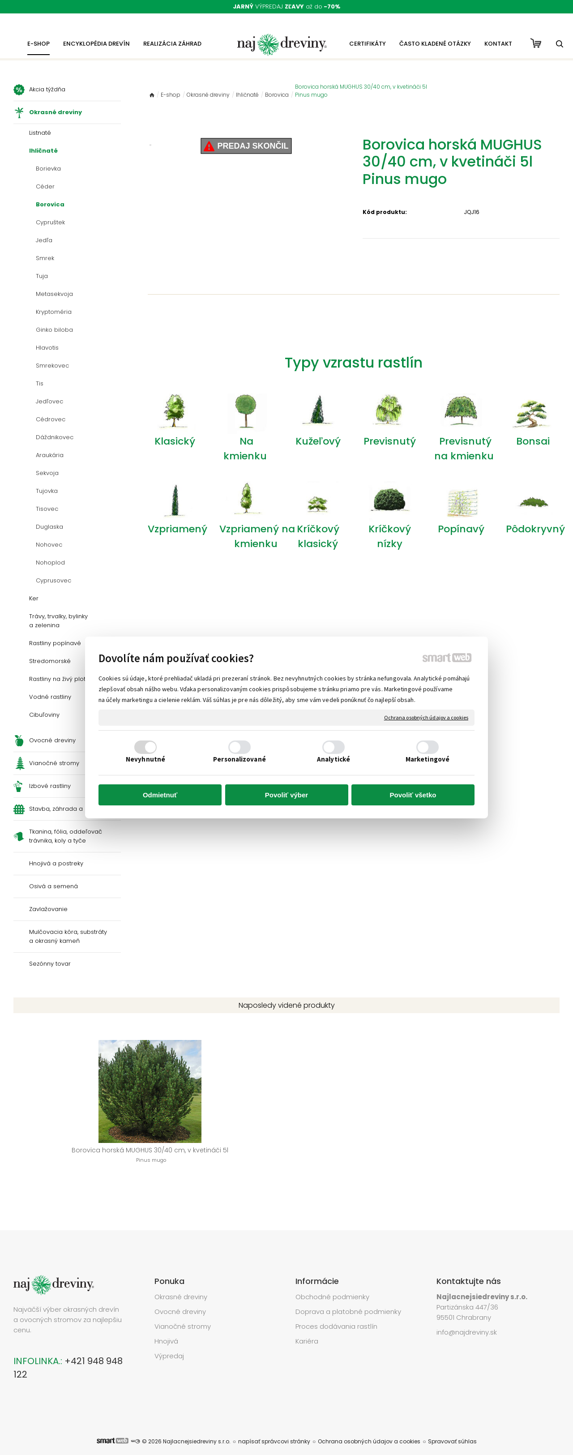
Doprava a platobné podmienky (348, 1298)
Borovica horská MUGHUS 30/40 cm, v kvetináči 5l (76, 1159)
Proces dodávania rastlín (337, 1313)
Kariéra (306, 1327)
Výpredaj (169, 1342)
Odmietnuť (160, 795)
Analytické (333, 759)
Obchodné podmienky (332, 1283)
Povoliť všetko (413, 795)
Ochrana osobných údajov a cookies (426, 717)
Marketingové (427, 759)
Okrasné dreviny (180, 1283)
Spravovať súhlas (452, 1428)
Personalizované (239, 759)
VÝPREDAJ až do (286, 6)
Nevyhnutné (145, 759)
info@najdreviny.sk (466, 1318)
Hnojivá (166, 1327)
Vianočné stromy (182, 1313)
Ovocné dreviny (180, 1298)
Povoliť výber (286, 795)
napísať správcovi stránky (274, 1428)
